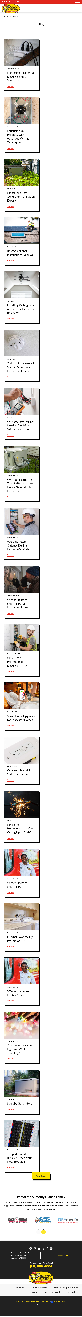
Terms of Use (45, 1301)
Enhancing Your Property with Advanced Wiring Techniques (18, 136)
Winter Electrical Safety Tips (17, 884)
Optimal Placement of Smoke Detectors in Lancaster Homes (20, 367)
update (77, 2)
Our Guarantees (39, 1287)
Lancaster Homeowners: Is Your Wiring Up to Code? (20, 828)
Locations (73, 1292)
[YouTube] (35, 1248)
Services (19, 1287)
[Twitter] (43, 1248)
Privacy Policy (35, 1301)
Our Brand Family (53, 1292)
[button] (77, 8)
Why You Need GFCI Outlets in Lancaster (20, 772)
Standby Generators (19, 1103)
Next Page (41, 1176)
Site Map (27, 1301)
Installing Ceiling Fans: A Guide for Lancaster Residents (21, 309)
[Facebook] (47, 1248)
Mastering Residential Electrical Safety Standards (20, 76)
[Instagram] (39, 1248)
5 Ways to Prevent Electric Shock (18, 993)
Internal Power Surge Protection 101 (20, 938)
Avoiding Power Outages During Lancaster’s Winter (19, 545)
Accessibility (19, 1301)
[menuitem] (19, 1287)
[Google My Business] (51, 1248)
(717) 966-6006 (41, 1266)
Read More (10, 86)
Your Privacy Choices (58, 1301)
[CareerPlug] (30, 1248)
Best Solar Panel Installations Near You (20, 252)
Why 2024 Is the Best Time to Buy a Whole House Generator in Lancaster (20, 485)
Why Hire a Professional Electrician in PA (17, 661)
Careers (33, 1292)
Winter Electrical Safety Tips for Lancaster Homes (18, 603)
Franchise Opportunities (66, 1287)
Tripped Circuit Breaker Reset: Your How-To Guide (19, 1157)
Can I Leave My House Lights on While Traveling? (20, 1049)
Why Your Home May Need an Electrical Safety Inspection (20, 425)
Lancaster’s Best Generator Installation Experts (21, 196)
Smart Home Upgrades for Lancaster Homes (21, 718)
